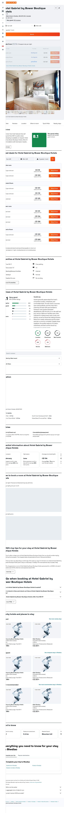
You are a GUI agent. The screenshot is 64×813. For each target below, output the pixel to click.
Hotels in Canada (37, 780)
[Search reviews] (36, 358)
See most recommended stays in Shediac (50, 663)
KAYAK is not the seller (36, 766)
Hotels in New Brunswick (48, 780)
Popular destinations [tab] (29, 734)
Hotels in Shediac (39, 744)
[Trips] (3, 41)
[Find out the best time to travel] (3, 33)
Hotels (18, 780)
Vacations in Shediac (17, 744)
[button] (3, 2)
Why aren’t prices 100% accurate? (36, 772)
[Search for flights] (3, 7)
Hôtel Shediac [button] (39, 617)
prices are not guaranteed (41, 761)
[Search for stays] (3, 11)
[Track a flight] (3, 29)
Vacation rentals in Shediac (19, 746)
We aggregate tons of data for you (36, 769)
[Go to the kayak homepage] (11, 3)
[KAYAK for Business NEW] (3, 36)
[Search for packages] (3, 18)
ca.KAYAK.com (11, 780)
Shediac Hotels (11, 781)
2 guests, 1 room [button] (15, 30)
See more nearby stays (55, 597)
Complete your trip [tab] (16, 734)
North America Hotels (26, 780)
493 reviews (22, 20)
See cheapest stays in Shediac (53, 631)
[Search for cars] (3, 14)
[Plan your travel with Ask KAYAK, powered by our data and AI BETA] (3, 22)
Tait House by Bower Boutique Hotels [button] (19, 617)
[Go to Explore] (3, 26)
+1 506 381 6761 (13, 18)
